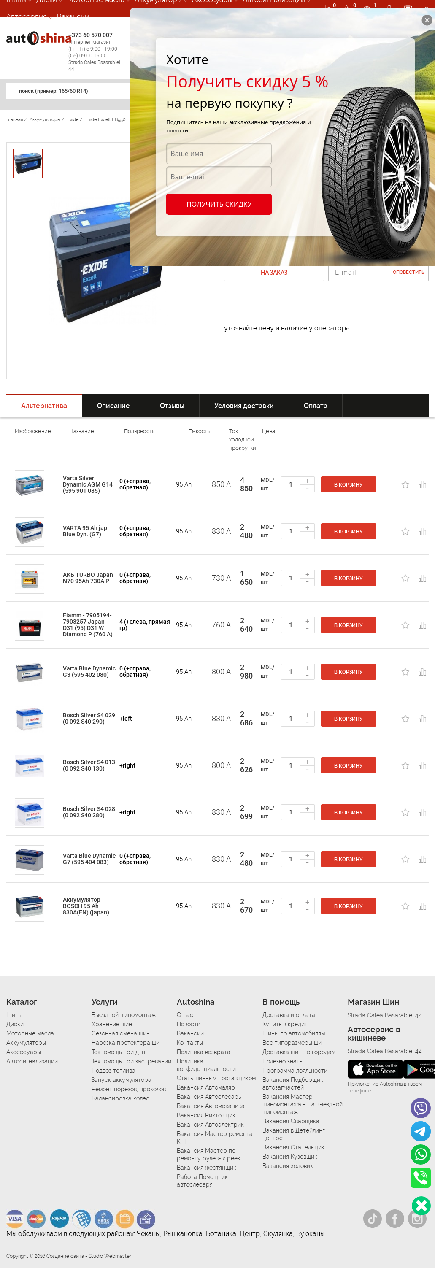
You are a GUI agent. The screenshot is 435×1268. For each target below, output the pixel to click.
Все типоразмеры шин (293, 1042)
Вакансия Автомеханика (211, 1106)
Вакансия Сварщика (290, 1121)
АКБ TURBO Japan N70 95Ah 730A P (88, 577)
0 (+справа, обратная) (135, 484)
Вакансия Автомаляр (206, 1087)
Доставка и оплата (288, 1014)
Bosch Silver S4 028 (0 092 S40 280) (89, 812)
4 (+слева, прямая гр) (144, 624)
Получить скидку (218, 204)
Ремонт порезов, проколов (129, 1089)
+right (127, 765)
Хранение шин (112, 1024)
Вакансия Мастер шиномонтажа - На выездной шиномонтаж (302, 1104)
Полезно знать (282, 1061)
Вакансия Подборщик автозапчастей (292, 1083)
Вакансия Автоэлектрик (210, 1124)
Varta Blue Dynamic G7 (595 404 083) (89, 858)
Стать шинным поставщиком (216, 1078)
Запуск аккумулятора (121, 1079)
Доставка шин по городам (298, 1052)
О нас (185, 1014)
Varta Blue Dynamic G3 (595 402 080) (89, 671)
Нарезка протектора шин (127, 1042)
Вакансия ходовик (287, 1166)
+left (125, 718)
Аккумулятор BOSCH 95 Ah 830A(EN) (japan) (86, 906)
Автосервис (26, 16)
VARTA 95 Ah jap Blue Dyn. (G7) (85, 531)
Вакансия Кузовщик (289, 1156)
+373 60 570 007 (97, 52)
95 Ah (184, 484)
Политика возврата (203, 1052)
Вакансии (73, 16)
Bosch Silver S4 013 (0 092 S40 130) (89, 765)
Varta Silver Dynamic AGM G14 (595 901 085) (88, 484)
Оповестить (408, 272)
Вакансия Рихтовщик (206, 1115)
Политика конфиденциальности (206, 1065)
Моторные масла (30, 1033)
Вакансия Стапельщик (293, 1147)
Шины (14, 1014)
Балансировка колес (120, 1098)
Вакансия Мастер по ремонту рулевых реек (208, 1154)
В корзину (348, 485)
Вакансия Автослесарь (209, 1096)
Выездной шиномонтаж (124, 1014)
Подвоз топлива (113, 1070)
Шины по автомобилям (293, 1033)
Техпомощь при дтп (118, 1052)
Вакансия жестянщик (206, 1167)
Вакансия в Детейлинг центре (293, 1134)
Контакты (190, 1042)
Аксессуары (23, 1052)
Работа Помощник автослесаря (202, 1180)
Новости (188, 1024)
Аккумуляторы (26, 1042)
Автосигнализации (32, 1061)
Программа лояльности (294, 1070)
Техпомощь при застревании (131, 1061)
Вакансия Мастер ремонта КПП (215, 1137)
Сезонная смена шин (121, 1033)
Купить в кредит (285, 1024)
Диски (15, 1024)
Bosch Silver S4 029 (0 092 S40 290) (89, 718)
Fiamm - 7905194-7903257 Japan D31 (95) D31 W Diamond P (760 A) (88, 625)
